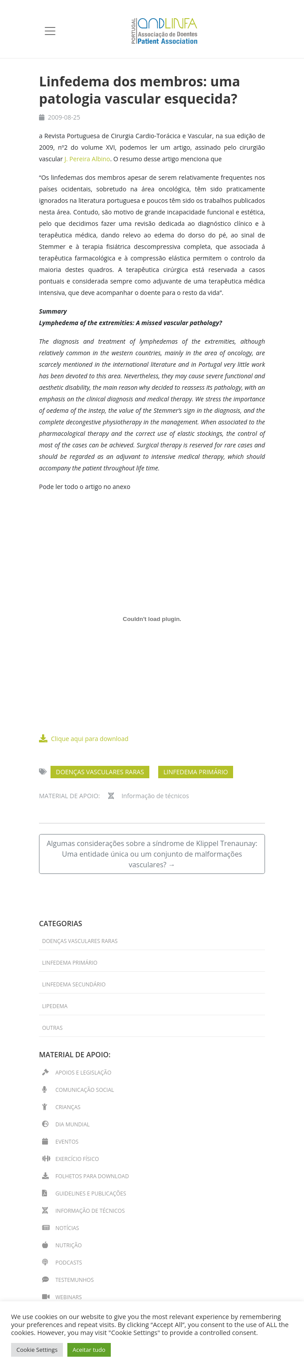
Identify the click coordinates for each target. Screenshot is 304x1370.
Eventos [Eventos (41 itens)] (66, 1141)
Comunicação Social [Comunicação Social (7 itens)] (84, 1090)
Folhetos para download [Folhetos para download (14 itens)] (92, 1176)
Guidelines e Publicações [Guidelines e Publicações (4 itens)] (90, 1193)
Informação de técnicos (155, 796)
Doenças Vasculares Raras (100, 772)
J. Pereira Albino (87, 159)
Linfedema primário (196, 772)
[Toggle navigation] (50, 30)
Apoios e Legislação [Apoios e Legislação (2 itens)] (83, 1072)
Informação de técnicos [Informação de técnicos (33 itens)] (90, 1211)
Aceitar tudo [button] (89, 1350)
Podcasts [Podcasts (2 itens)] (68, 1262)
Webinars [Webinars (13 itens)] (68, 1297)
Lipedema (54, 1006)
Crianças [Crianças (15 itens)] (68, 1107)
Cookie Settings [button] (37, 1350)
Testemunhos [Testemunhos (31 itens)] (74, 1280)
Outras (52, 1028)
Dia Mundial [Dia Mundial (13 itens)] (72, 1124)
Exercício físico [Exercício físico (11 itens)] (77, 1159)
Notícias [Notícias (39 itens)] (67, 1228)
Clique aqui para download (84, 738)
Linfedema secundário (73, 984)
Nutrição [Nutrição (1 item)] (68, 1245)
